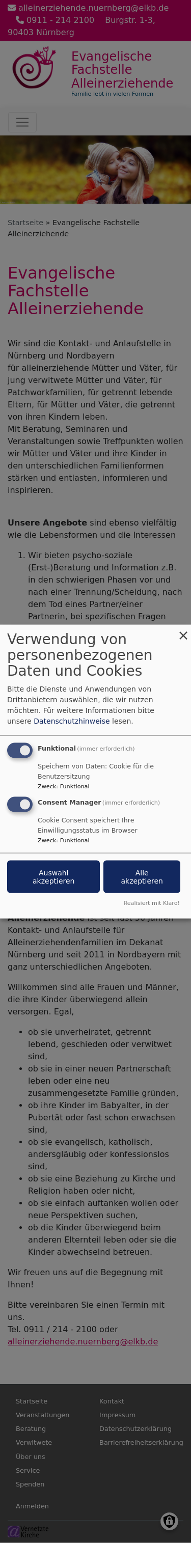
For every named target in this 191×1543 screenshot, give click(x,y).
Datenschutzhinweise (72, 721)
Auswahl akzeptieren (53, 877)
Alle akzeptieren (141, 877)
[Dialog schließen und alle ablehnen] (183, 631)
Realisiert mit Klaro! (151, 902)
